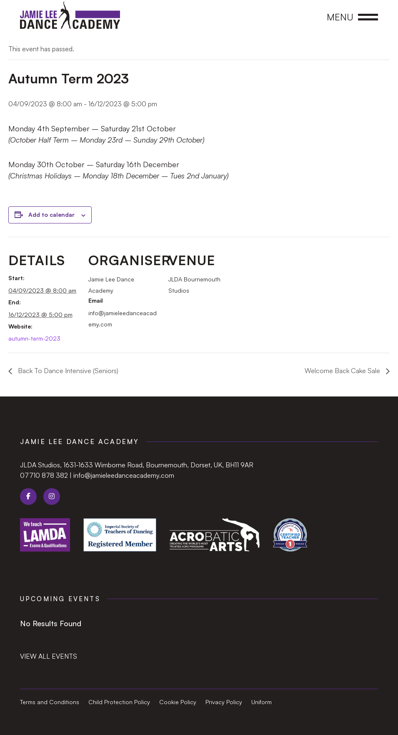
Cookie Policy (177, 702)
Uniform (261, 702)
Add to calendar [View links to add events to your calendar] (51, 214)
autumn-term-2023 (34, 338)
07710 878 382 (44, 475)
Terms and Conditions (49, 702)
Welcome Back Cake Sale (343, 370)
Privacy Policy (223, 702)
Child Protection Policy (119, 702)
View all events (48, 656)
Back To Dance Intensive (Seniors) (67, 370)
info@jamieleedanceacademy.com (123, 475)
